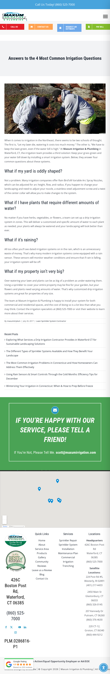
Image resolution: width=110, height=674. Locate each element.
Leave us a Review (42, 570)
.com (76, 452)
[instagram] (15, 632)
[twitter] (11, 627)
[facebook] (6, 627)
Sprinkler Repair (68, 540)
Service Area (42, 549)
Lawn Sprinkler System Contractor (51, 321)
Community (41, 561)
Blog (41, 574)
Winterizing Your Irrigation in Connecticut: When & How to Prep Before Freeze (49, 386)
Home (41, 540)
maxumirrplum (13, 321)
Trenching (68, 566)
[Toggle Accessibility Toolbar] (103, 667)
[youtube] (19, 627)
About (41, 544)
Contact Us (42, 578)
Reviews (41, 566)
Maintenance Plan (68, 553)
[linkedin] (25, 627)
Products (42, 553)
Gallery (42, 557)
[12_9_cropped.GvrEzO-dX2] (55, 108)
